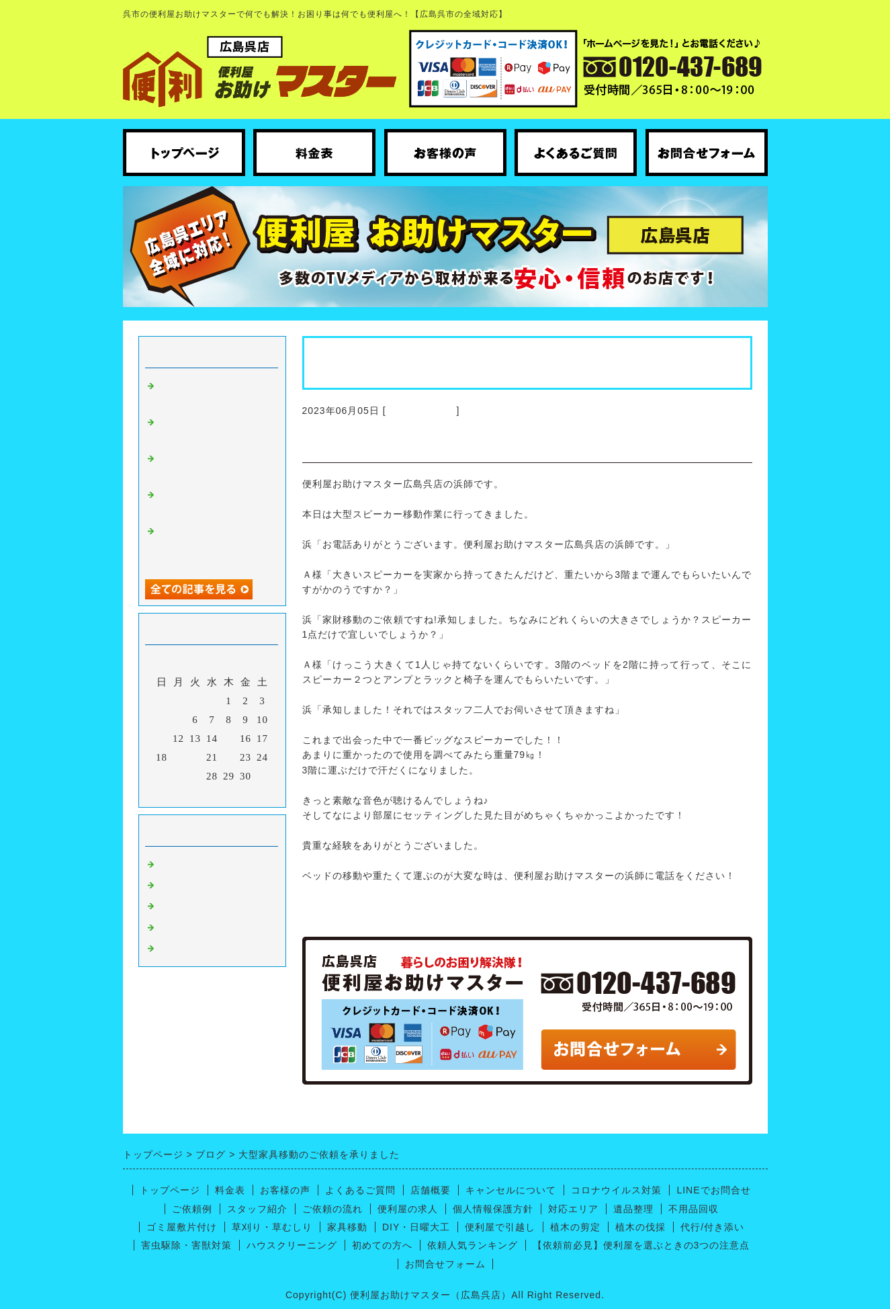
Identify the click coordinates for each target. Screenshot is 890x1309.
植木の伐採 (640, 1227)
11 (161, 738)
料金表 (230, 1190)
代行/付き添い (712, 1227)
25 (161, 776)
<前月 (183, 793)
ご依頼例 (192, 1209)
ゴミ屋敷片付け (181, 1227)
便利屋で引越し (500, 1227)
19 (178, 757)
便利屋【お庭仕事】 (207, 947)
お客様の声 (285, 1190)
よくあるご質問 (360, 1190)
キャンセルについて (510, 1190)
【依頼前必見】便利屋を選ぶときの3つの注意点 (641, 1245)
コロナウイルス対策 (616, 1190)
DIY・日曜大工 (416, 1227)
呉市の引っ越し (196, 926)
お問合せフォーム (445, 1264)
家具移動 (347, 1227)
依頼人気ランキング (472, 1245)
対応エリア (573, 1209)
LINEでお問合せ (713, 1190)
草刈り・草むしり (272, 1227)
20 (195, 757)
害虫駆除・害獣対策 (186, 1245)
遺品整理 (633, 1209)
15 (228, 738)
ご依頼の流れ (332, 1209)
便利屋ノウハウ (196, 905)
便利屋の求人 (407, 1209)
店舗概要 (430, 1190)
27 (195, 776)
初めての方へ (382, 1245)
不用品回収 (693, 1209)
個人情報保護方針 (493, 1209)
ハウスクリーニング (207, 884)
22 (228, 757)
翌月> (239, 793)
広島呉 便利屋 (421, 410)
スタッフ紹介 (257, 1209)
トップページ (170, 1190)
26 (178, 776)
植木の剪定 (575, 1227)
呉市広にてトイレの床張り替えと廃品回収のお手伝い (212, 545)
